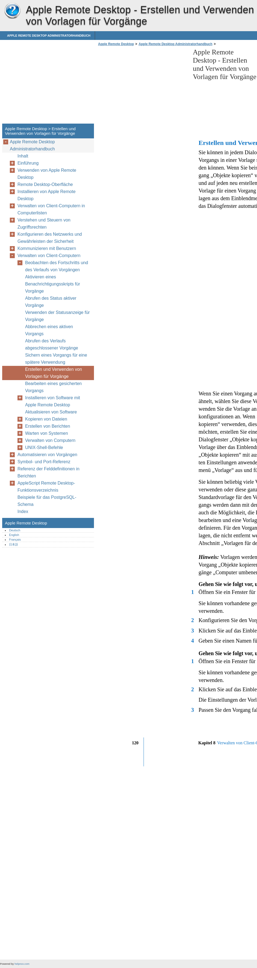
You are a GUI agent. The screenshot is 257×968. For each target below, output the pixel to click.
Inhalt (22, 156)
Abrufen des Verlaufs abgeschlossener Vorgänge (51, 344)
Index (22, 511)
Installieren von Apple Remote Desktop (46, 195)
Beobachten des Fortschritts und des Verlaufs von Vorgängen (56, 266)
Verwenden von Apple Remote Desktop (46, 174)
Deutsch (14, 530)
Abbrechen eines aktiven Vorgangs (49, 330)
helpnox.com (21, 963)
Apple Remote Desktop (12, 11)
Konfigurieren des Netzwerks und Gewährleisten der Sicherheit (49, 238)
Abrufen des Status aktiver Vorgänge (50, 302)
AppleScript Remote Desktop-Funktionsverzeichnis (46, 486)
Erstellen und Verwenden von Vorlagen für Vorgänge (53, 373)
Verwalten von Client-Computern (48, 255)
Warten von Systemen (46, 433)
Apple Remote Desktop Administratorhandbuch (48, 35)
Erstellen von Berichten (47, 426)
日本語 (13, 544)
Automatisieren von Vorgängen (47, 454)
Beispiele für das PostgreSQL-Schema (46, 501)
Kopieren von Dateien (46, 419)
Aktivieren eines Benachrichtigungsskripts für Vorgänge (52, 284)
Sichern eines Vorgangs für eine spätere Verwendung (56, 359)
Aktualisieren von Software (51, 412)
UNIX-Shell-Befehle (44, 447)
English (14, 535)
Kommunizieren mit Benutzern (46, 248)
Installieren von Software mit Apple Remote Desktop (52, 401)
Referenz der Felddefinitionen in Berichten (48, 472)
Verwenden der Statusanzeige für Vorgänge (57, 316)
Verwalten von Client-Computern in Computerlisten (51, 209)
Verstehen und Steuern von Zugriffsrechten (43, 223)
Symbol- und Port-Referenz (43, 461)
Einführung (28, 163)
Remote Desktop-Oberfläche (45, 184)
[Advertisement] (142, 86)
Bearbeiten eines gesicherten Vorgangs (53, 387)
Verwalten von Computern (50, 440)
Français (15, 539)
